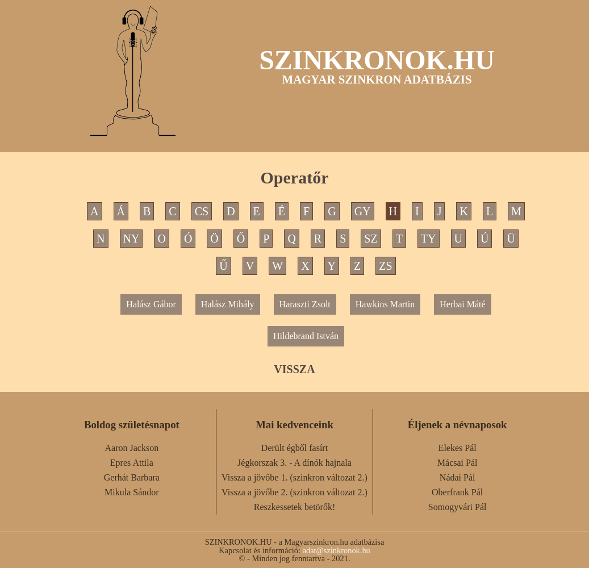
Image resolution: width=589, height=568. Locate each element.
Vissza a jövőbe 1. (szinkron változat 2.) (294, 477)
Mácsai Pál (457, 462)
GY (362, 211)
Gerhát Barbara (132, 477)
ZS (385, 266)
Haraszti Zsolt (305, 304)
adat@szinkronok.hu (336, 550)
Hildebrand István (306, 336)
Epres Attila (131, 462)
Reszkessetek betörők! (295, 507)
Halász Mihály (227, 304)
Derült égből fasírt (294, 448)
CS (201, 211)
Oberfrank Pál (457, 492)
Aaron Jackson (132, 448)
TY (428, 238)
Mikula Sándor (132, 492)
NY (131, 238)
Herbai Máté (462, 304)
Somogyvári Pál (457, 507)
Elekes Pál (457, 448)
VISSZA (294, 369)
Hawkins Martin (385, 304)
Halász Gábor (151, 304)
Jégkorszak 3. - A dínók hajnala (294, 462)
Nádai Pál (457, 477)
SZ (370, 238)
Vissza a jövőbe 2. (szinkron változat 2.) (294, 492)
